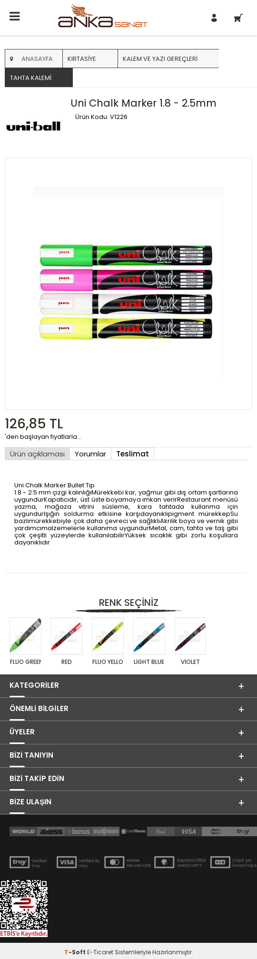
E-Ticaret (100, 952)
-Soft (75, 952)
